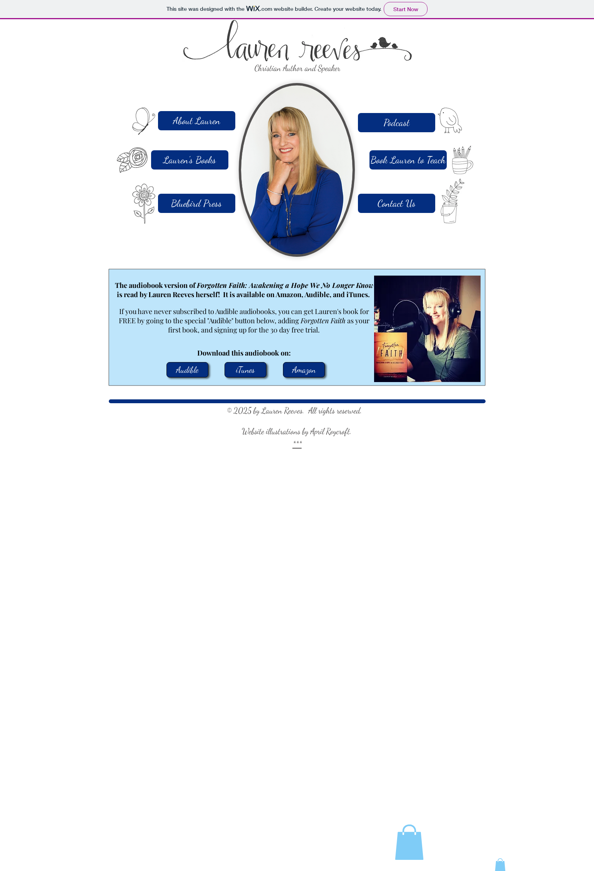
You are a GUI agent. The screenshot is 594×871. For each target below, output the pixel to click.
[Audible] (187, 369)
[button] (409, 842)
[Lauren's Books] (189, 160)
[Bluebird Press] (196, 203)
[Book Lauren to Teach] (408, 160)
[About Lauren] (196, 120)
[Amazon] (304, 369)
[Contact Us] (396, 203)
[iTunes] (245, 369)
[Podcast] (396, 122)
